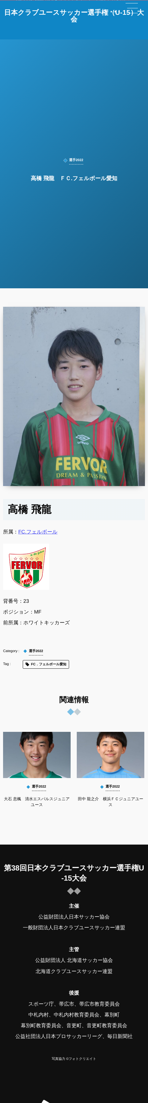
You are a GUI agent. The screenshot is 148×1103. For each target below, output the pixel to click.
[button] (131, 8)
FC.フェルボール (38, 532)
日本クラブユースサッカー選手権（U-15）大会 (74, 16)
